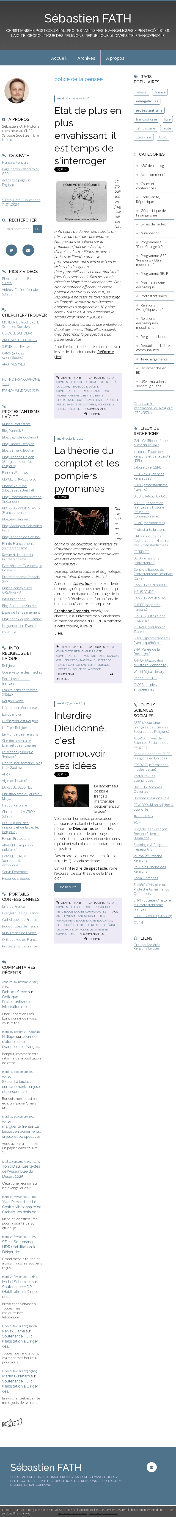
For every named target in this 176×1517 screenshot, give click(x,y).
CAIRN (138, 922)
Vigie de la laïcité (14, 780)
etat (99, 400)
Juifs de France (13, 906)
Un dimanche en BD (151, 370)
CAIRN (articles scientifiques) (13, 355)
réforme (74, 408)
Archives (86, 58)
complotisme (77, 664)
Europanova (11, 714)
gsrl (59, 660)
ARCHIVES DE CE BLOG (19, 339)
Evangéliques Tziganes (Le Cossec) (22, 568)
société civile (85, 400)
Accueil (58, 58)
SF (4, 1081)
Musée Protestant (16, 423)
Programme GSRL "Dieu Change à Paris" (153, 244)
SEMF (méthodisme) (149, 522)
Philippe (8, 1036)
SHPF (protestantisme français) (151, 487)
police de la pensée (87, 669)
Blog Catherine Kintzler (19, 605)
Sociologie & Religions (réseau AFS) (150, 846)
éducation (104, 920)
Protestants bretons (150, 529)
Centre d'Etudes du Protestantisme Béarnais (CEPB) (153, 574)
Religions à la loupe (155, 336)
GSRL (163, 137)
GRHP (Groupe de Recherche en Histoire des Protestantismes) (151, 540)
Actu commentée (154, 174)
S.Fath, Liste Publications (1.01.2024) (21, 202)
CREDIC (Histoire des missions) (149, 618)
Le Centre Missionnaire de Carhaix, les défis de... (21, 1207)
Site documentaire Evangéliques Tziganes (19, 742)
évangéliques (147, 101)
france (96, 391)
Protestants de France (19, 946)
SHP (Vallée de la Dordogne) (147, 651)
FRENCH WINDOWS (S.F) (20, 390)
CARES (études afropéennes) (145, 686)
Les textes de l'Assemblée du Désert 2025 (21, 1171)
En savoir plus (21, 1513)
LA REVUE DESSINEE (17, 787)
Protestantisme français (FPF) (21, 579)
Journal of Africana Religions (148, 858)
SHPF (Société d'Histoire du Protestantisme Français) (152, 904)
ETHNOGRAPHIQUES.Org (153, 915)
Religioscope (12, 665)
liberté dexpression (87, 925)
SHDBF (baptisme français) (147, 607)
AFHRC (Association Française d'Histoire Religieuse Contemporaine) (149, 509)
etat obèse (111, 400)
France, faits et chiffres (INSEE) (20, 692)
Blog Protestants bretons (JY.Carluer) (21, 499)
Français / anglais (15, 162)
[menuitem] (59, 57)
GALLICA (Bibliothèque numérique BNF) (151, 442)
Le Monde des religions (20, 734)
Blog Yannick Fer (14, 430)
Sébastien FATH (88, 18)
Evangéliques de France (20, 913)
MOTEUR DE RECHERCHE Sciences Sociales (21, 324)
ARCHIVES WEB (13, 364)
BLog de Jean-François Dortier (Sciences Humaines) (151, 833)
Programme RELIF (154, 273)
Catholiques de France (19, 919)
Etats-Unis (144, 137)
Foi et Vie (9, 632)
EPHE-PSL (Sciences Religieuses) (149, 476)
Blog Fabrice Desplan (18, 443)
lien (58, 356)
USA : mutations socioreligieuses (151, 383)
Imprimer (93, 413)
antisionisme (87, 916)
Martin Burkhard (16, 1376)
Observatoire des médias (22, 672)
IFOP (137, 822)
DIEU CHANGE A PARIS (151, 496)
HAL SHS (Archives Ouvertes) (148, 789)
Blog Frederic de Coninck (21, 536)
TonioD (8, 1166)
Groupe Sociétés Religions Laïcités (147, 946)
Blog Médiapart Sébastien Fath (22, 528)
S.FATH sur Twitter (16, 346)
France (160, 92)
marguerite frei (14, 1126)
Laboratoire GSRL (147, 467)
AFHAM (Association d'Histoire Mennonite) (151, 662)
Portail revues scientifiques (144, 778)
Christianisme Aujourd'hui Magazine (22, 796)
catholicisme (145, 128)
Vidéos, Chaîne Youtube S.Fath (20, 291)
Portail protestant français (16, 680)
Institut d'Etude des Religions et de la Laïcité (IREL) (152, 456)
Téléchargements (154, 359)
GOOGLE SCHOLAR (17, 333)
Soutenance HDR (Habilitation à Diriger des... (18, 1246)
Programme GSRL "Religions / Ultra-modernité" (152, 260)
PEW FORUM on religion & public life (153, 807)
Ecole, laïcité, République (92, 907)
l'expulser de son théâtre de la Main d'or (83, 876)
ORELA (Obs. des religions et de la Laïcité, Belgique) (20, 827)
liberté (86, 395)
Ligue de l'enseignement (21, 612)
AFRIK (6, 774)
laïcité (108, 391)
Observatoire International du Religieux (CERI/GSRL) (153, 408)
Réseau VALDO (145, 678)
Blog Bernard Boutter (18, 450)
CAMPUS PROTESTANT (151, 598)
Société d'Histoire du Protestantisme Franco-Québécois (152, 889)
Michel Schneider (16, 1281)
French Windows (15, 472)
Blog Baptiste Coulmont (20, 437)
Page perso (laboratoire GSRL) (20, 171)
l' (86, 868)
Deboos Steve (14, 991)
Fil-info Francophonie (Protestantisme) (18, 545)
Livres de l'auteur (154, 224)
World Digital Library (149, 671)
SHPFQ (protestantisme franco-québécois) (152, 640)
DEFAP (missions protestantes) (146, 560)
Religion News (13, 701)
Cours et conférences (146, 186)
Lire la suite (67, 887)
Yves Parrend (13, 1202)
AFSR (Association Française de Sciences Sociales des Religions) (151, 727)
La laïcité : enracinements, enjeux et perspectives (21, 1086)
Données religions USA (151, 798)
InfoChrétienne (14, 599)
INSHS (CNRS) (144, 591)
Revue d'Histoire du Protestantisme (17, 557)
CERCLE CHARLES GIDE (19, 479)
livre (167, 119)
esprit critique (99, 664)
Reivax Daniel (13, 1331)
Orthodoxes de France (20, 939)
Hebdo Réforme (14, 805)
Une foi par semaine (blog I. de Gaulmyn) (22, 765)
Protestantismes (86, 382)
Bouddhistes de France (20, 926)
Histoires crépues (16, 878)
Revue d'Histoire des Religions (150, 869)
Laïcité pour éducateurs (20, 707)
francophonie (146, 119)
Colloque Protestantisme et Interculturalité (17, 1001)
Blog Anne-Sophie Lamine (22, 619)
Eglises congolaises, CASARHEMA (17, 590)
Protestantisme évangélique (150, 284)
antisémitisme (66, 916)
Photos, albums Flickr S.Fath (18, 280)
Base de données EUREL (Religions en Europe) (153, 756)
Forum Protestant (16, 838)
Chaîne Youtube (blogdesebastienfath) (19, 488)
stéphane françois (105, 655)
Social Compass (146, 878)
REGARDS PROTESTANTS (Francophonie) (21, 510)
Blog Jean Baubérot (17, 519)
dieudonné (64, 925)
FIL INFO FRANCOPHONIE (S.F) (21, 381)
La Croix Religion (14, 727)
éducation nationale (80, 660)
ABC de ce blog (152, 165)
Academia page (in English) (16, 182)
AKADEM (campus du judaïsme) (18, 847)
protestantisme (68, 395)
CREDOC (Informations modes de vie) (151, 767)
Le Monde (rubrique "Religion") (17, 754)
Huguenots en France (19, 625)
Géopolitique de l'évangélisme (151, 212)
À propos (115, 58)
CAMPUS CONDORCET (151, 585)
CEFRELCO (141, 551)
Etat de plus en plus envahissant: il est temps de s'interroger (87, 135)
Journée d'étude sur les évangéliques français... (21, 1041)
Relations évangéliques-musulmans (147, 323)
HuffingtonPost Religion (20, 721)
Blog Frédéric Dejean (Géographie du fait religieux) (18, 461)
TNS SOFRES (143, 816)
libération (64, 669)
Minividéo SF (150, 233)
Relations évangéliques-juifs (150, 307)
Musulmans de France (19, 932)
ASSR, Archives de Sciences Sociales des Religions (151, 742)
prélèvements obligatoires (76, 404)
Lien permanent (70, 377)
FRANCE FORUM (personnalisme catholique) (14, 860)
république (76, 920)
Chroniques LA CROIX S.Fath (18, 813)
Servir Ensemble (15, 871)
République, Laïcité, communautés (81, 911)
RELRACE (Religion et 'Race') (149, 629)
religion (141, 92)
